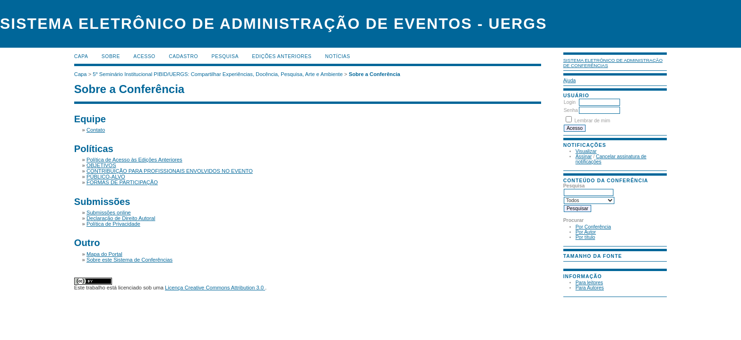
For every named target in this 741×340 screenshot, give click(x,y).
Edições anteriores (281, 56)
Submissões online (108, 212)
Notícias (337, 56)
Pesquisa (225, 56)
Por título (585, 237)
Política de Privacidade (113, 224)
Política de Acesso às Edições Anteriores (134, 159)
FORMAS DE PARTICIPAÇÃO (122, 182)
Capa (81, 56)
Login (570, 102)
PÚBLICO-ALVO (105, 176)
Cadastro (183, 56)
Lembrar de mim (593, 120)
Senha (571, 110)
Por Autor (586, 232)
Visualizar (586, 151)
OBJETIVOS (101, 165)
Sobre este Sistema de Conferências (129, 260)
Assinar (584, 156)
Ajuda (569, 80)
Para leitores (589, 282)
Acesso (144, 56)
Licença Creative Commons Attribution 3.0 (215, 287)
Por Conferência (593, 227)
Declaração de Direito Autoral (120, 218)
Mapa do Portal (104, 254)
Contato (95, 130)
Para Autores (590, 287)
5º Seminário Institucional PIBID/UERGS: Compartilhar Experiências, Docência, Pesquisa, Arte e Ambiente (218, 74)
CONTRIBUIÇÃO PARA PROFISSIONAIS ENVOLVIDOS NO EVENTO (169, 171)
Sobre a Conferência (374, 74)
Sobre (111, 56)
